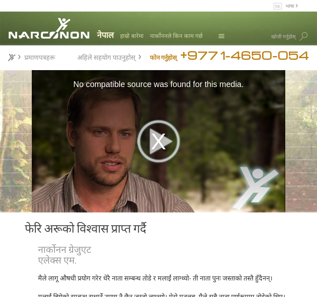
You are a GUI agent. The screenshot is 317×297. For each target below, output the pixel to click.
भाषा (291, 5)
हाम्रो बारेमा (132, 36)
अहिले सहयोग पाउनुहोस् (106, 56)
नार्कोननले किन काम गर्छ (176, 36)
